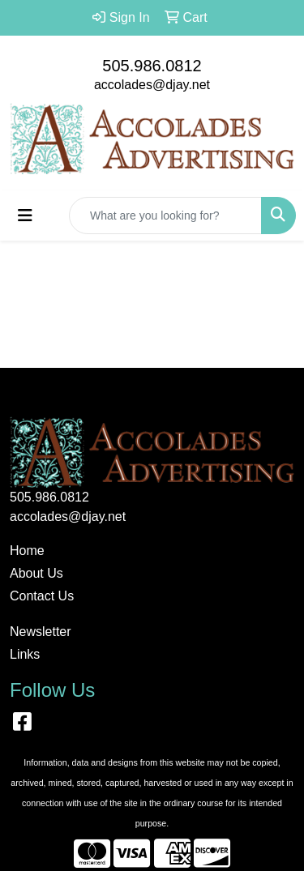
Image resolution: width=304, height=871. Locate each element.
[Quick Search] (165, 215)
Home (27, 550)
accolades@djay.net (152, 85)
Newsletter (40, 631)
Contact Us (42, 596)
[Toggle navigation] (25, 215)
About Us (36, 573)
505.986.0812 (151, 66)
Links (25, 654)
